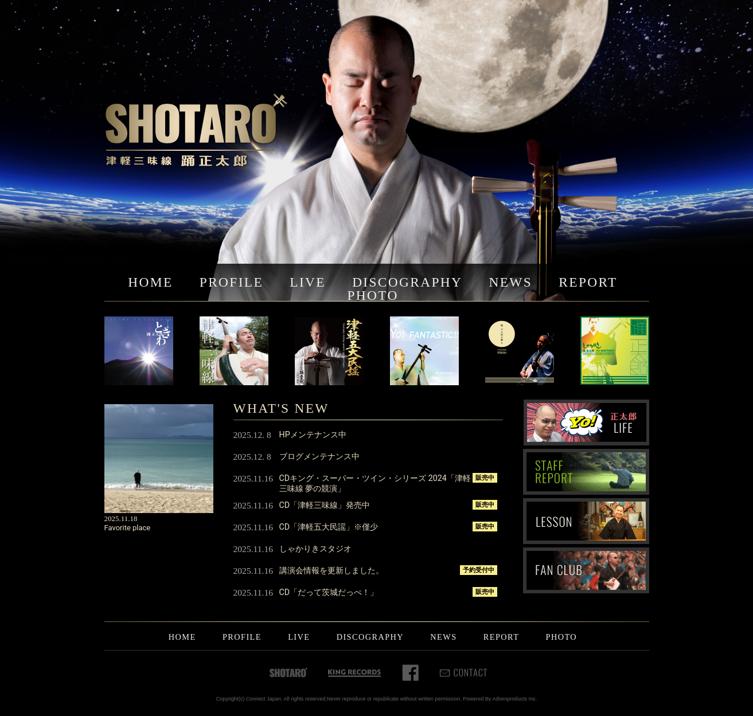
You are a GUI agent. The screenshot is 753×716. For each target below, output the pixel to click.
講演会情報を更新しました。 (331, 570)
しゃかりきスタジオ (315, 548)
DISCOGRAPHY (407, 282)
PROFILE (231, 282)
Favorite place (127, 527)
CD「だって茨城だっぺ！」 (329, 592)
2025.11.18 (121, 518)
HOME (150, 282)
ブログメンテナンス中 (319, 456)
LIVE (308, 282)
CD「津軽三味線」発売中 (324, 505)
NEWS (510, 282)
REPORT (588, 282)
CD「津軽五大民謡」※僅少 (329, 526)
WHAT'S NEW (281, 408)
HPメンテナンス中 (312, 434)
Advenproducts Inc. (514, 699)
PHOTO (372, 295)
